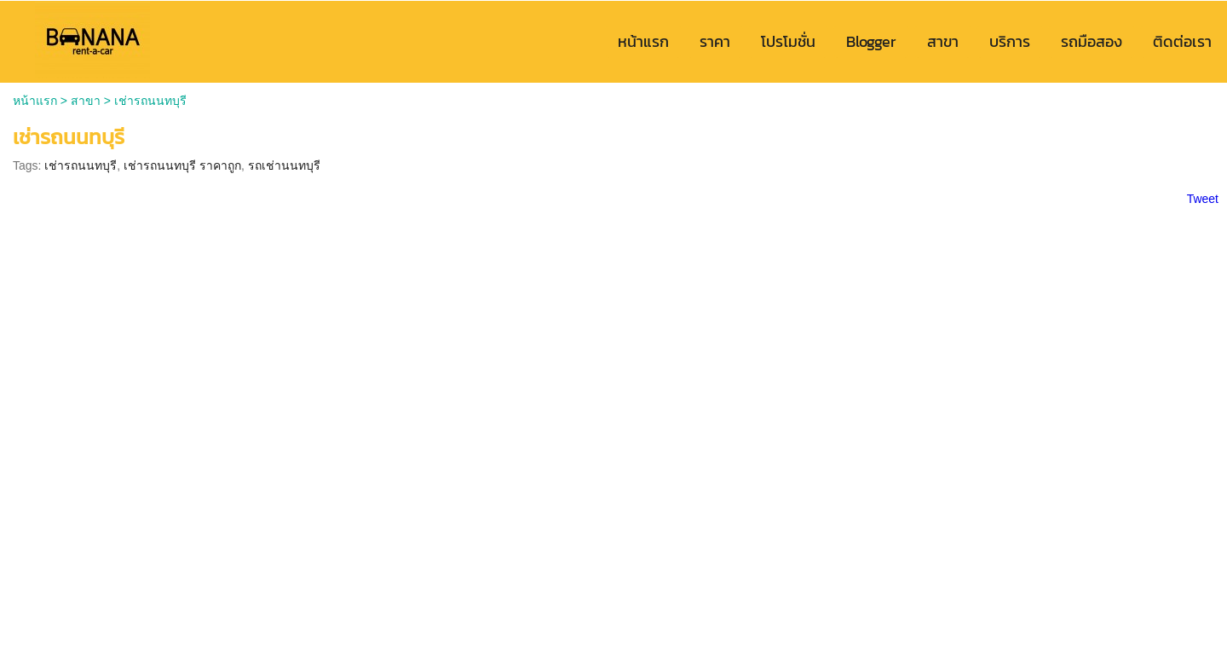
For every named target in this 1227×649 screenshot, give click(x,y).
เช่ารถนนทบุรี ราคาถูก (182, 165)
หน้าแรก (35, 100)
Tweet (1202, 199)
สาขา (86, 100)
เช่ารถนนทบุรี (80, 165)
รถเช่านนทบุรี (284, 165)
